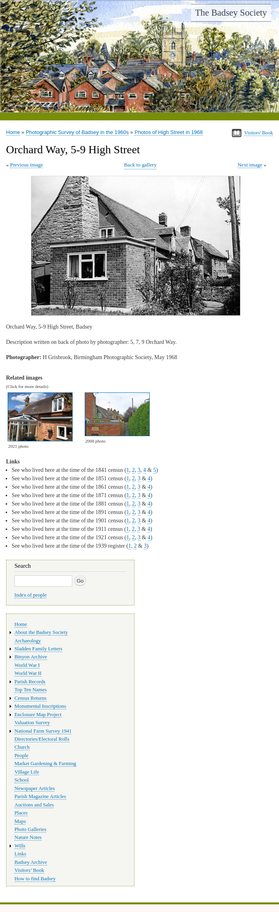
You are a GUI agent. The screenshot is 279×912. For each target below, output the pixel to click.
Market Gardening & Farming (45, 763)
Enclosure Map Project (37, 714)
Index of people (30, 595)
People (21, 755)
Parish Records (29, 682)
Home (13, 132)
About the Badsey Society (41, 632)
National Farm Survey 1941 (42, 731)
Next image (250, 165)
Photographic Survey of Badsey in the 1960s (77, 132)
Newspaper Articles (34, 788)
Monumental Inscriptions (40, 706)
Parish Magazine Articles (40, 796)
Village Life (26, 772)
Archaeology (27, 641)
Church (22, 747)
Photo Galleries (30, 829)
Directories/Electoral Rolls (41, 739)
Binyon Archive (30, 657)
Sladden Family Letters (38, 649)
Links (20, 854)
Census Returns (30, 698)
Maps (20, 821)
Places (21, 813)
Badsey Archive (30, 862)
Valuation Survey (32, 722)
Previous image (26, 165)
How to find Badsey (35, 879)
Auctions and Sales (34, 805)
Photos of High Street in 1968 (168, 132)
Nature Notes (28, 837)
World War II (27, 673)
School (21, 780)
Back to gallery (140, 165)
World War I (27, 665)
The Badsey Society (231, 13)
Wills (19, 846)
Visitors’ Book (29, 870)
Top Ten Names (30, 690)
